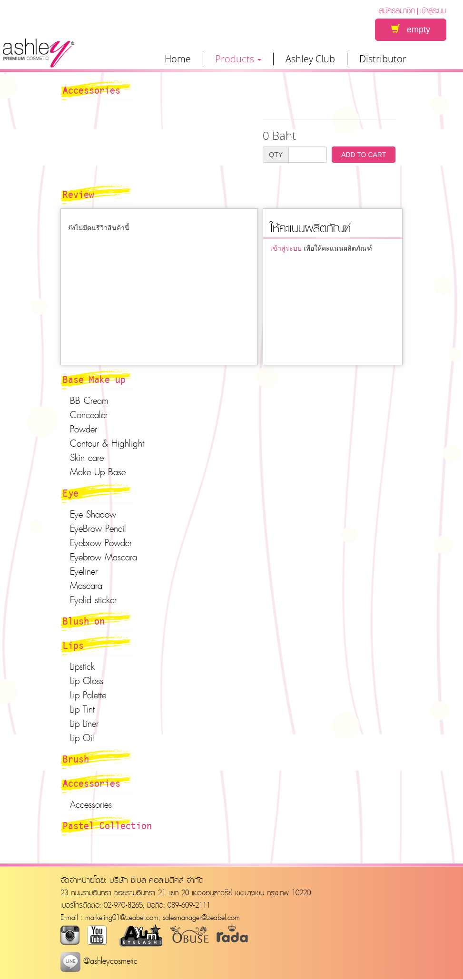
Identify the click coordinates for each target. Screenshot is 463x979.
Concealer (89, 415)
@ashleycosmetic (99, 961)
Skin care (87, 457)
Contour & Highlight (107, 443)
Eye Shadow (93, 514)
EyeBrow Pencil (98, 528)
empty (410, 29)
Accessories (91, 783)
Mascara (86, 585)
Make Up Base (98, 472)
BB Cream (89, 400)
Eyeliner (84, 571)
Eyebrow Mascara (103, 557)
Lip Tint (82, 709)
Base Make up (94, 379)
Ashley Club (310, 59)
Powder (83, 429)
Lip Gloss (86, 681)
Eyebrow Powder (101, 543)
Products (238, 59)
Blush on (84, 621)
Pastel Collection (107, 825)
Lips (73, 645)
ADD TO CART (363, 154)
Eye (71, 493)
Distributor (382, 59)
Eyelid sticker (93, 600)
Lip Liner (84, 723)
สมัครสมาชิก (397, 10)
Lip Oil (82, 738)
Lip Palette (88, 695)
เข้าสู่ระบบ (433, 10)
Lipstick (82, 666)
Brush (76, 759)
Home (178, 59)
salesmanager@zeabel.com (201, 917)
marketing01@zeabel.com (121, 917)
